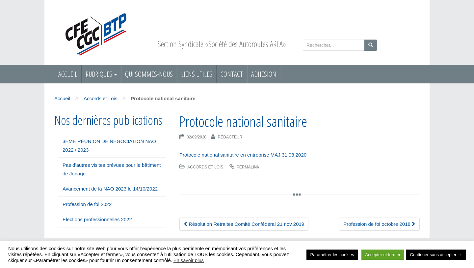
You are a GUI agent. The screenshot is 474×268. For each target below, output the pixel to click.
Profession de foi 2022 (87, 204)
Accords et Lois (101, 98)
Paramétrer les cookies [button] (332, 254)
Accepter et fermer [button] (383, 254)
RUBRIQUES (101, 74)
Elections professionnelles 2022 (97, 219)
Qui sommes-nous (149, 74)
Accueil (67, 74)
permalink (248, 167)
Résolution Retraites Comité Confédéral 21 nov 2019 (244, 224)
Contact (232, 74)
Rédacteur (230, 137)
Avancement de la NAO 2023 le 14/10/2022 (110, 189)
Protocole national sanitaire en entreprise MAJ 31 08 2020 (242, 155)
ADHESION (263, 74)
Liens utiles (196, 74)
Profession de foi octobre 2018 (379, 224)
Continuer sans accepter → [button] (436, 254)
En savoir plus (188, 260)
